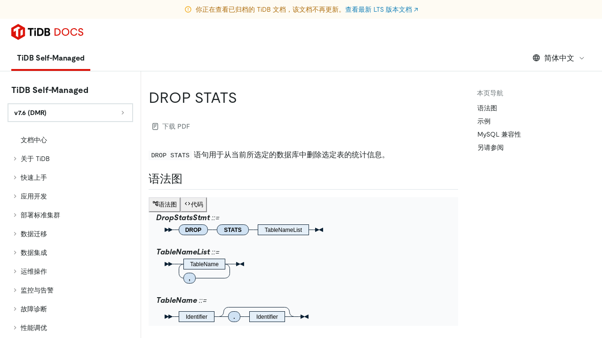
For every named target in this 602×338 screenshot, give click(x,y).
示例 (484, 121)
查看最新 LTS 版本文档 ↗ (381, 9)
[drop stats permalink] (244, 97)
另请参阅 (490, 147)
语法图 (487, 108)
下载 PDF (171, 126)
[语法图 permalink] (190, 178)
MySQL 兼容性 (499, 134)
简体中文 (559, 58)
